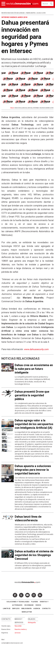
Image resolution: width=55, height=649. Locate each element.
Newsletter (27, 612)
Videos (38, 605)
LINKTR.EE (6, 608)
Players (34, 602)
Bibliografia (32, 622)
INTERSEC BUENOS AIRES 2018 (43, 108)
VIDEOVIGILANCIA (20, 108)
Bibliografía (26, 608)
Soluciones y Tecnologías (18, 602)
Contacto (46, 608)
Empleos (16, 608)
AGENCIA (36, 608)
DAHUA (29, 108)
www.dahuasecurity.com (36, 349)
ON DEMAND (29, 605)
